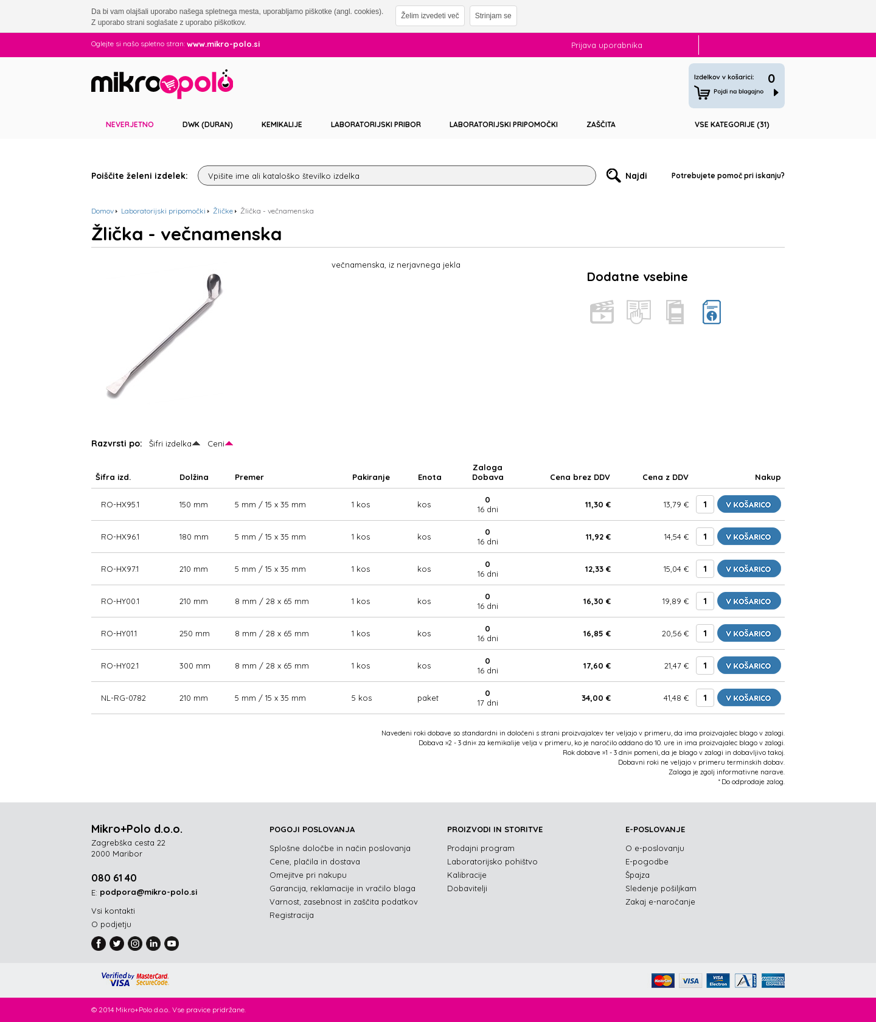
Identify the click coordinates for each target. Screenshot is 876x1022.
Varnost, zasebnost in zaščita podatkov (343, 901)
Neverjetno (130, 124)
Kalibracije (467, 875)
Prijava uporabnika (606, 45)
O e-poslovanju (654, 848)
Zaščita (601, 124)
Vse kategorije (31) (732, 124)
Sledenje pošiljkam (661, 888)
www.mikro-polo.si (223, 44)
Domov (102, 210)
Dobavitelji (467, 888)
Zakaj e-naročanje (660, 901)
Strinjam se (493, 16)
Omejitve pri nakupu (308, 875)
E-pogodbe (647, 861)
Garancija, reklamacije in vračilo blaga (342, 888)
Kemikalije (282, 124)
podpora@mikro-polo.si (148, 892)
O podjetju (111, 924)
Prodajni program (481, 848)
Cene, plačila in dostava (314, 861)
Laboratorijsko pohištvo (492, 861)
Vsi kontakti (113, 911)
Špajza (637, 875)
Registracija (291, 915)
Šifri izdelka (170, 443)
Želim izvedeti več (430, 16)
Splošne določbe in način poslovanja (340, 848)
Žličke (223, 210)
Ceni (215, 443)
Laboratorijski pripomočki (504, 124)
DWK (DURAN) (207, 124)
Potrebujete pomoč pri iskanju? (728, 175)
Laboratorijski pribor (376, 124)
